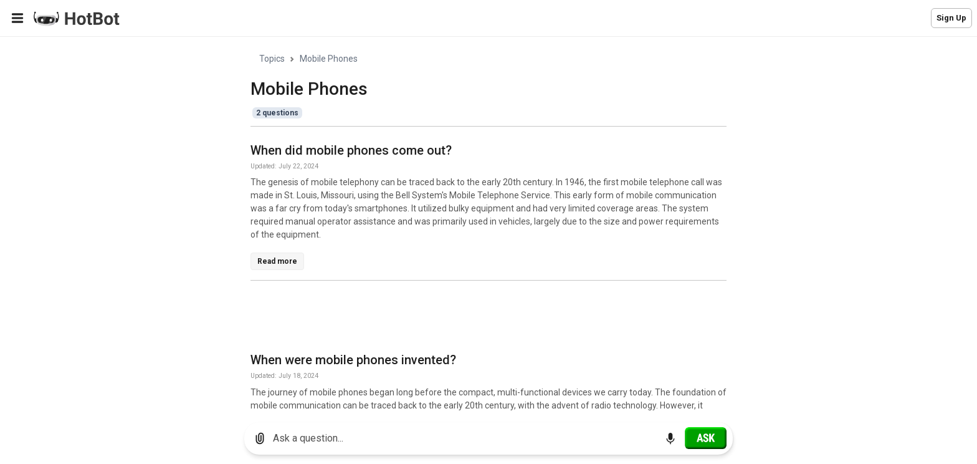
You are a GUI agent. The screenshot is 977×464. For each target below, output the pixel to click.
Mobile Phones (329, 59)
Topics (272, 59)
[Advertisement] (477, 319)
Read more (277, 261)
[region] (488, 224)
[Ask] (706, 437)
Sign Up (951, 17)
